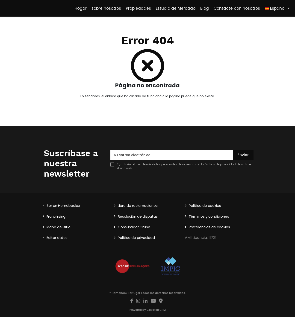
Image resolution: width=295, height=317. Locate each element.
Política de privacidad (220, 164)
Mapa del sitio (59, 227)
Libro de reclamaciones (138, 205)
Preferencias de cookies (209, 227)
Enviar (243, 154)
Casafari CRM (156, 310)
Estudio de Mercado (175, 8)
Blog (204, 8)
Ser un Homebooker (63, 205)
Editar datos (57, 237)
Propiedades (138, 8)
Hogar (81, 8)
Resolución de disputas (138, 216)
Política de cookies (205, 205)
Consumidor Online (134, 227)
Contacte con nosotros (237, 8)
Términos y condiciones (209, 216)
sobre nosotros (106, 8)
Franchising (56, 216)
